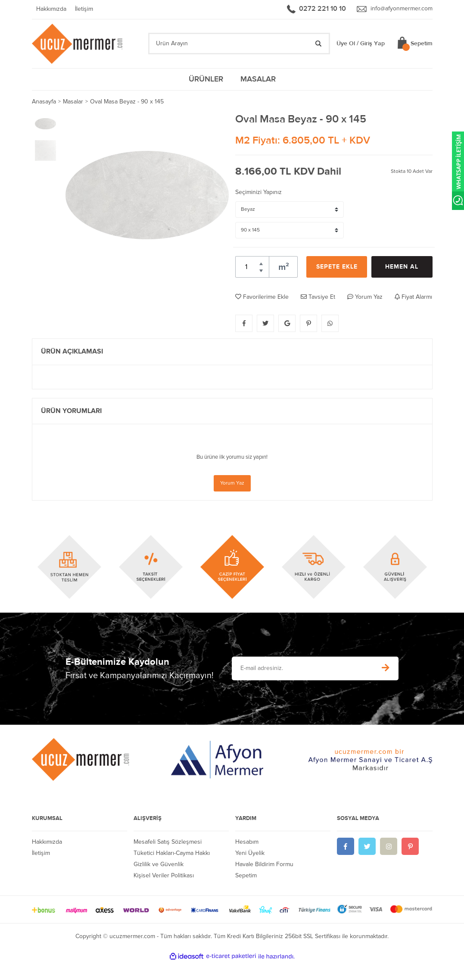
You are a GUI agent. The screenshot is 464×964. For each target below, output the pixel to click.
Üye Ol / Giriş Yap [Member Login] (360, 44)
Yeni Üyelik (250, 854)
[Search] (239, 44)
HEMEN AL (401, 268)
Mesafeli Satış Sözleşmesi (168, 843)
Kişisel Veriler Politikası (164, 876)
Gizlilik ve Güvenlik (159, 865)
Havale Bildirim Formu (264, 865)
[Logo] (78, 44)
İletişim (84, 9)
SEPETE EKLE (337, 268)
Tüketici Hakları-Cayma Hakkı (172, 854)
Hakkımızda (51, 9)
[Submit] (386, 669)
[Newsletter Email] (302, 669)
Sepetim (246, 876)
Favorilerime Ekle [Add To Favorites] (262, 297)
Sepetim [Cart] (422, 44)
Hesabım (246, 843)
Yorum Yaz (232, 484)
